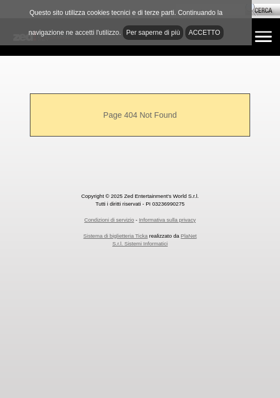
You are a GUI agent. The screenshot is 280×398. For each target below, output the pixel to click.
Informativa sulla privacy (167, 220)
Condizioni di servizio (109, 220)
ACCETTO (204, 32)
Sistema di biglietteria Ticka (116, 236)
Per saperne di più (153, 32)
